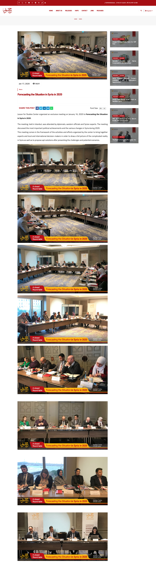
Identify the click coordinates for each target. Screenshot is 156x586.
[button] (146, 10)
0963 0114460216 (121, 2)
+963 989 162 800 (133, 2)
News (80, 19)
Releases (68, 11)
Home (51, 11)
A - (104, 108)
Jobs (92, 11)
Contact (84, 11)
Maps (76, 11)
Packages (100, 11)
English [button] (150, 10)
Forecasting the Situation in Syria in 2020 (40, 94)
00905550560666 (110, 2)
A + (101, 108)
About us (59, 11)
